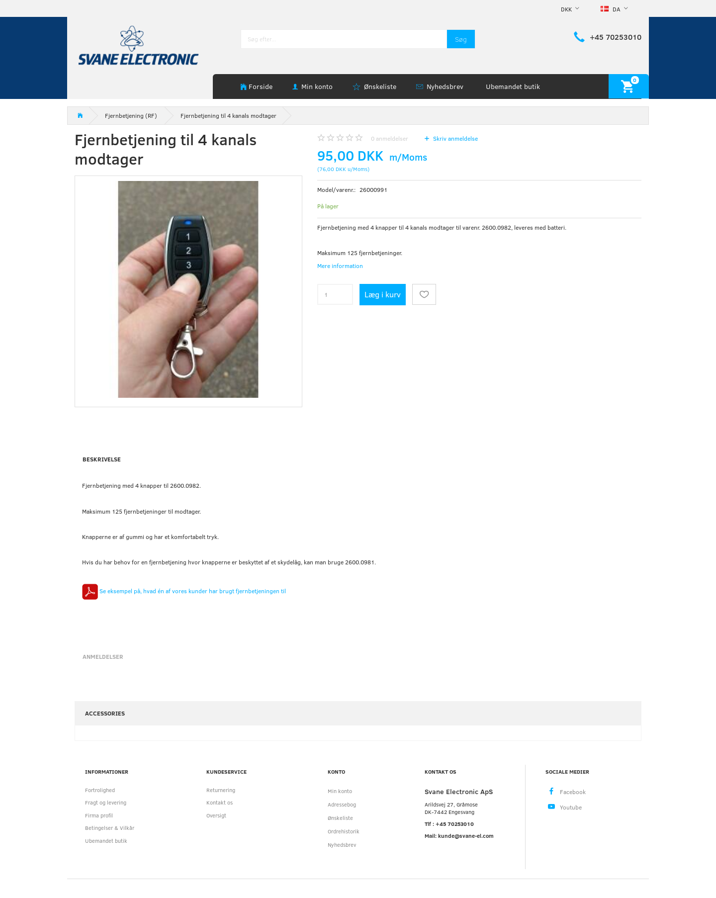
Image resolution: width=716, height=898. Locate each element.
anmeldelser (389, 138)
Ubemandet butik (513, 86)
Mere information (340, 265)
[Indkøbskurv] (629, 86)
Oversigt (216, 815)
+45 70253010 (615, 37)
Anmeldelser (103, 656)
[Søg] (461, 39)
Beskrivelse (102, 459)
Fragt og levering (105, 802)
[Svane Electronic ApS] (140, 44)
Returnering (220, 790)
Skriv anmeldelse (455, 138)
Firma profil (99, 815)
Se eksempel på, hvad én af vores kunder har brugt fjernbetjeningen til (184, 591)
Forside (260, 86)
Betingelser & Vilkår (109, 827)
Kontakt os (219, 802)
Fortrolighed (100, 790)
